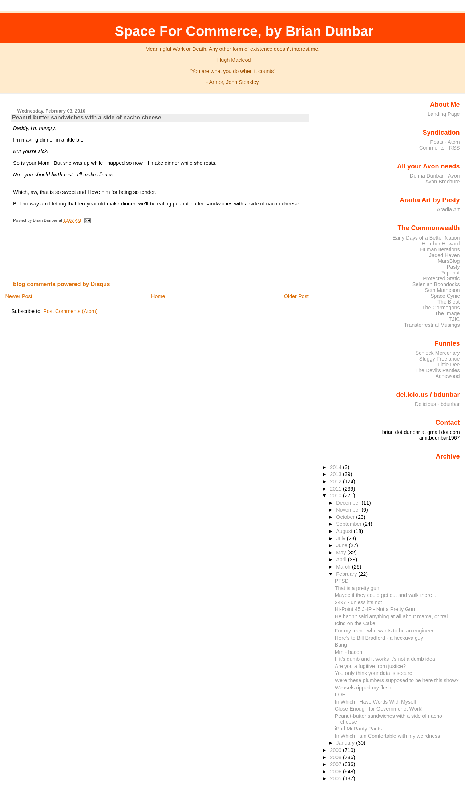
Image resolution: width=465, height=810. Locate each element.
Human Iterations (440, 249)
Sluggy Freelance (439, 359)
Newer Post (18, 296)
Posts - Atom (445, 142)
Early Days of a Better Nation (426, 238)
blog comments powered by (61, 284)
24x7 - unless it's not (358, 602)
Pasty (453, 267)
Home (158, 296)
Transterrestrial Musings (432, 325)
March (344, 567)
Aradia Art (448, 209)
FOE (340, 694)
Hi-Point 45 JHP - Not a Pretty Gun (375, 609)
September (349, 524)
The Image (447, 313)
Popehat (450, 273)
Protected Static (441, 278)
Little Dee (449, 364)
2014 (336, 467)
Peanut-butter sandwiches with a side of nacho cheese (86, 117)
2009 (336, 750)
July (341, 538)
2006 (336, 771)
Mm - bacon (348, 652)
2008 (336, 757)
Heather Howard (441, 244)
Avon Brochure (442, 181)
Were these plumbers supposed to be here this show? (397, 680)
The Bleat (448, 302)
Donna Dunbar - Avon (435, 176)
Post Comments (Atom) (70, 311)
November (348, 510)
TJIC (454, 319)
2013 (336, 474)
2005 (336, 778)
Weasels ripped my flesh (363, 688)
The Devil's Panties (437, 370)
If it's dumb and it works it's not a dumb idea (385, 659)
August (345, 531)
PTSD (342, 581)
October (346, 517)
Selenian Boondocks (436, 284)
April (342, 559)
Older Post (296, 296)
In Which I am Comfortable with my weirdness (387, 736)
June (342, 545)
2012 (336, 481)
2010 (336, 495)
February (347, 574)
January (346, 743)
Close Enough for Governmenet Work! (379, 709)
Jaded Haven (444, 255)
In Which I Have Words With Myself (375, 702)
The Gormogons (441, 307)
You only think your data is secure (373, 673)
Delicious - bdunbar (437, 404)
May (341, 552)
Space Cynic (445, 296)
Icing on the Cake (355, 623)
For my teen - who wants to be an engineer (384, 631)
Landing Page (444, 114)
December (348, 503)
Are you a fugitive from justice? (370, 666)
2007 (336, 764)
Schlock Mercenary (438, 353)
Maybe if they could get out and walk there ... (386, 595)
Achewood (448, 376)
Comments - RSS (439, 148)
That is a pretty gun (357, 588)
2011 (336, 489)
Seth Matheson (442, 290)
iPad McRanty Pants (358, 729)
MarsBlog (449, 261)
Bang (341, 645)
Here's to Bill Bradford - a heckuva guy (379, 638)
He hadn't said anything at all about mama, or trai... (393, 616)
